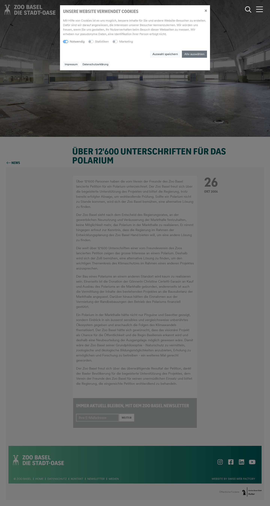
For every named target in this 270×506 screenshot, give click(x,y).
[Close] (206, 10)
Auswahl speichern (165, 54)
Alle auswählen (194, 54)
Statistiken (102, 41)
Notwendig (77, 41)
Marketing (126, 41)
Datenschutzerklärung (95, 64)
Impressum (71, 64)
